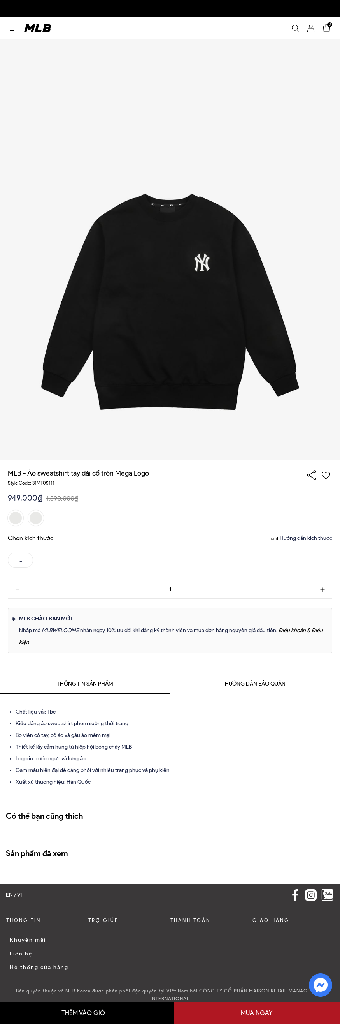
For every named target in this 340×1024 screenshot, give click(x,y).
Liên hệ (21, 953)
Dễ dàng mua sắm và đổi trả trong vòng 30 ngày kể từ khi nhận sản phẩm (200, 3)
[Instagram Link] (311, 895)
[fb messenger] (320, 984)
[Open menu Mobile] (13, 28)
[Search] (295, 28)
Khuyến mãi (28, 940)
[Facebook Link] (295, 895)
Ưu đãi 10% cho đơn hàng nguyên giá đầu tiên (60, 3)
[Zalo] (327, 895)
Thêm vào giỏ (83, 1013)
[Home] (37, 28)
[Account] (311, 28)
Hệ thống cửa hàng (39, 967)
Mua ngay (257, 1013)
